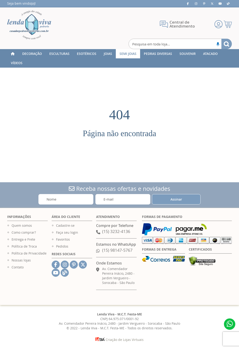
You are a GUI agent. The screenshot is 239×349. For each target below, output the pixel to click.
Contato (18, 267)
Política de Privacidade (29, 253)
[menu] (119, 58)
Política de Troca (24, 246)
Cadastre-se (65, 225)
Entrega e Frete (23, 239)
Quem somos (22, 225)
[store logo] (29, 24)
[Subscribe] (176, 199)
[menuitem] (32, 53)
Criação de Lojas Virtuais (119, 339)
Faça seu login (67, 232)
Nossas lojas (21, 260)
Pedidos (62, 246)
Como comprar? (24, 232)
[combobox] (180, 44)
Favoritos (63, 239)
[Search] (226, 44)
